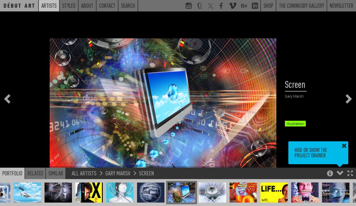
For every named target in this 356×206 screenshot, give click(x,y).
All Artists (84, 174)
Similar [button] (55, 174)
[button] (350, 175)
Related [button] (35, 174)
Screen (146, 174)
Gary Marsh (117, 174)
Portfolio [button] (12, 174)
